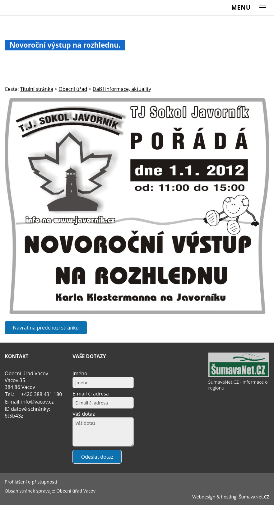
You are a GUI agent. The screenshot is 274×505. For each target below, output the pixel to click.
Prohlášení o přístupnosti (31, 482)
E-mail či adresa (90, 393)
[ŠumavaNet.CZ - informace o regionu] (238, 375)
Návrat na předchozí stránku (46, 327)
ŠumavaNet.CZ (254, 497)
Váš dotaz (83, 413)
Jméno (79, 373)
